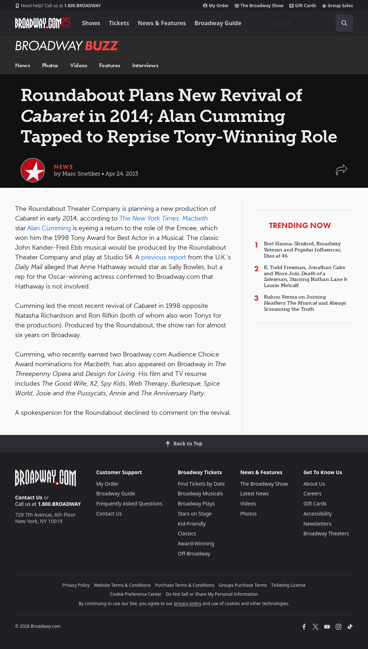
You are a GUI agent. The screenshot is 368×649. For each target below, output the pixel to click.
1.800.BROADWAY (58, 6)
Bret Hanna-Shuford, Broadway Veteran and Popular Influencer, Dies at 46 (302, 250)
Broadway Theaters (326, 533)
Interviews (145, 65)
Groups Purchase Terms (243, 585)
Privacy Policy (76, 585)
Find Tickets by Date (201, 483)
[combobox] (310, 23)
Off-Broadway (194, 553)
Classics (187, 533)
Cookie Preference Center (136, 594)
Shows (91, 23)
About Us (314, 483)
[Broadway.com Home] (42, 23)
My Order (216, 6)
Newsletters (317, 523)
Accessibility (317, 513)
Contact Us (28, 497)
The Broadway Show (259, 6)
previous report (163, 257)
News (22, 65)
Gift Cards (302, 6)
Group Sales (337, 6)
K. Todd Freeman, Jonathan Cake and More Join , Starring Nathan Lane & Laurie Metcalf (306, 276)
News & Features (162, 23)
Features (109, 65)
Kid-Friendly (192, 523)
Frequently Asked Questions (129, 503)
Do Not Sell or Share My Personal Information (212, 594)
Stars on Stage (195, 513)
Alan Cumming (49, 228)
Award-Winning (196, 543)
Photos (50, 65)
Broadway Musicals (200, 493)
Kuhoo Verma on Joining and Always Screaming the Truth (305, 303)
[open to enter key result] (344, 23)
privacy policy (187, 603)
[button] (342, 173)
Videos (78, 65)
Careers (312, 493)
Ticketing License (288, 585)
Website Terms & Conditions (122, 585)
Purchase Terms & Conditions (185, 585)
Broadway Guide (217, 23)
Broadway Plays (196, 503)
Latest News (254, 493)
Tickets (119, 23)
